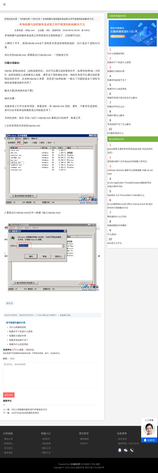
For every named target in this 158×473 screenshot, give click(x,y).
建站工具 (46, 448)
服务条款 (8, 452)
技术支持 (122, 439)
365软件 (46, 439)
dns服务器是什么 (115, 133)
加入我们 (8, 448)
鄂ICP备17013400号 (94, 467)
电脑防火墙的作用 (17, 335)
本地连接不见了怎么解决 (119, 124)
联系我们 (8, 443)
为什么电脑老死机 (17, 327)
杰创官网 (46, 443)
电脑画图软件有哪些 (117, 225)
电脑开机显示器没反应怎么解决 (122, 97)
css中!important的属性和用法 (25, 413)
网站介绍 (8, 439)
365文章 (36, 19)
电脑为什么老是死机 (18, 344)
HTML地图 (95, 464)
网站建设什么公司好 (117, 216)
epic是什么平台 (114, 243)
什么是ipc (112, 234)
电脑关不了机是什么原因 (21, 331)
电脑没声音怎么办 (115, 106)
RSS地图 (85, 464)
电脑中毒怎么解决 (115, 115)
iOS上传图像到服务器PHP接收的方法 (29, 409)
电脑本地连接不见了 (18, 340)
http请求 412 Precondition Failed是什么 (125, 195)
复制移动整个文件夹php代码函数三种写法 (127, 161)
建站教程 (84, 439)
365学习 (84, 443)
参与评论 (85, 30)
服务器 (9, 303)
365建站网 (25, 19)
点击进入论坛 (65, 315)
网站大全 (46, 452)
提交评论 (9, 395)
